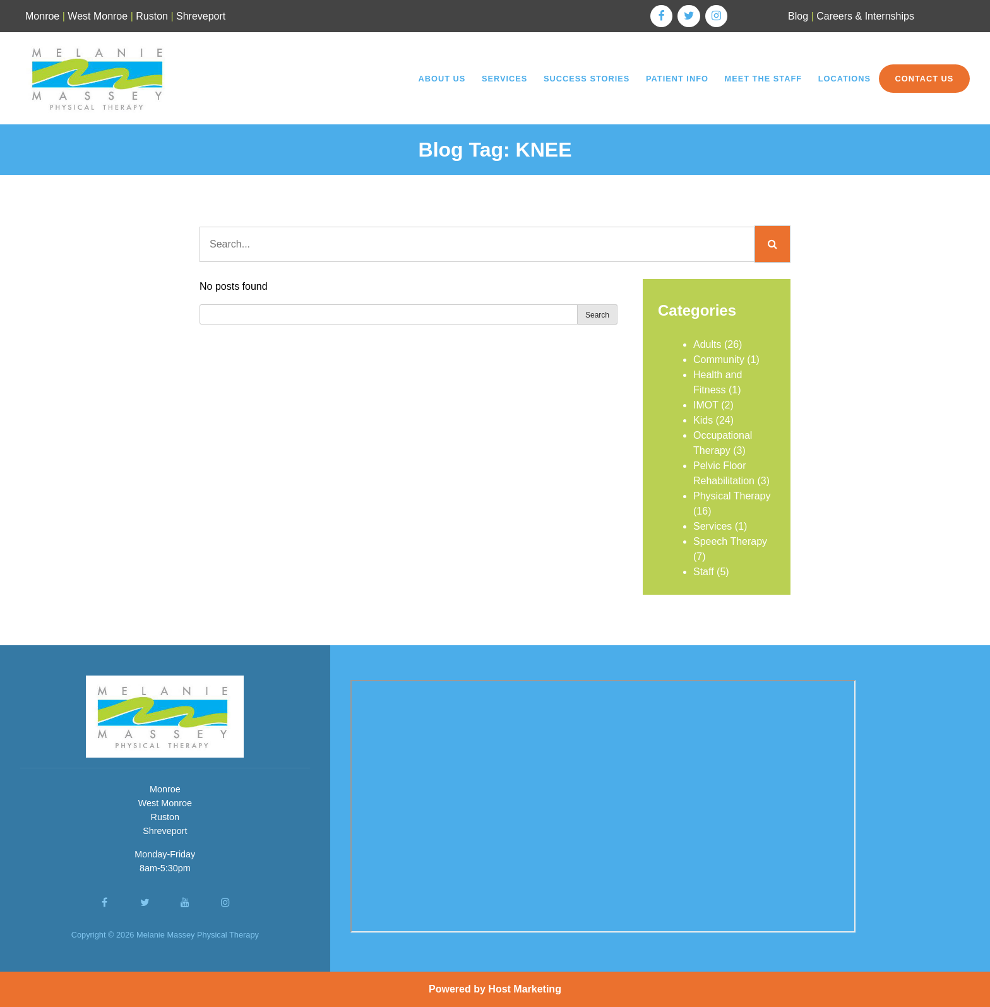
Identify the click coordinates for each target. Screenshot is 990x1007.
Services (504, 78)
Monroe (42, 16)
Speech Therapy (730, 541)
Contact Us (924, 78)
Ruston (152, 16)
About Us (441, 78)
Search (597, 315)
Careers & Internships (865, 16)
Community (718, 359)
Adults (707, 344)
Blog (798, 16)
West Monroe (98, 16)
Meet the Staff (763, 78)
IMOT (706, 405)
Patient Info (677, 78)
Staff (703, 571)
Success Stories (586, 78)
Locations (844, 78)
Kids (703, 420)
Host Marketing (524, 989)
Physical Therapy (731, 496)
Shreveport (200, 16)
